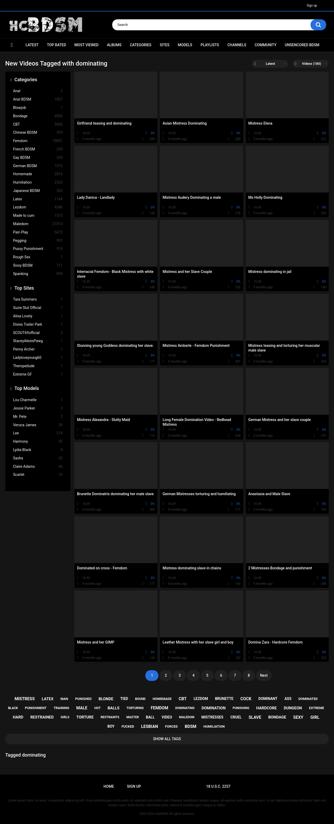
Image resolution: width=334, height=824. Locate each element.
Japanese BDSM (38, 191)
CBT (38, 124)
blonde (106, 699)
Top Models (26, 388)
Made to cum (38, 215)
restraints (110, 717)
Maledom (38, 224)
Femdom (38, 141)
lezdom (201, 699)
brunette (224, 699)
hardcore (266, 708)
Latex (38, 199)
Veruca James (38, 425)
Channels (236, 45)
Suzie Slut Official (38, 308)
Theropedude (38, 366)
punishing (240, 708)
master (132, 717)
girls (65, 717)
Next (263, 675)
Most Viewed (86, 45)
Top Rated (56, 45)
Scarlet (38, 474)
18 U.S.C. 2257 (218, 786)
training (61, 708)
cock (245, 698)
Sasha (38, 458)
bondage (277, 717)
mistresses (212, 717)
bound (140, 699)
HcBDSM (161, 814)
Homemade (38, 174)
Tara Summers (38, 299)
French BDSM (38, 149)
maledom (186, 717)
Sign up (312, 5)
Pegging (38, 240)
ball (150, 717)
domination (213, 708)
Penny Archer (38, 349)
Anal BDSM (38, 99)
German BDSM (38, 166)
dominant (267, 699)
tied (124, 699)
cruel (236, 717)
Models (185, 45)
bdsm (190, 726)
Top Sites (24, 288)
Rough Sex (38, 257)
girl (314, 717)
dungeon (293, 708)
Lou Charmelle (38, 400)
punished (83, 699)
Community (265, 45)
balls (114, 708)
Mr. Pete (38, 416)
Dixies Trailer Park (38, 324)
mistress (25, 698)
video (167, 717)
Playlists (210, 45)
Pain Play (38, 232)
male (81, 707)
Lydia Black (38, 450)
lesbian (149, 726)
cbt (183, 698)
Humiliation (38, 182)
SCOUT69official (38, 333)
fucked (128, 726)
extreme (316, 708)
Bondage (38, 116)
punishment (36, 708)
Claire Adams (38, 466)
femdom (159, 707)
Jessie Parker (38, 408)
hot (97, 708)
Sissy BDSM (38, 265)
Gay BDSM (38, 157)
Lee (38, 433)
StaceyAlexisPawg (38, 341)
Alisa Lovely (38, 316)
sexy (298, 717)
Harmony (38, 441)
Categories (140, 45)
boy (111, 726)
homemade (162, 699)
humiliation (214, 726)
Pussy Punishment (38, 249)
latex (47, 699)
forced (171, 726)
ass (287, 699)
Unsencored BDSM (302, 45)
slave (255, 717)
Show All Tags (167, 739)
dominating (185, 708)
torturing (135, 708)
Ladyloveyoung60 (38, 357)
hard (18, 717)
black (13, 708)
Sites (164, 45)
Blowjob (38, 108)
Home (11, 45)
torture (85, 717)
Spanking (38, 274)
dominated (308, 699)
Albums (114, 45)
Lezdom (38, 207)
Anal (38, 91)
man (64, 699)
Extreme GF (38, 374)
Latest (32, 45)
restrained (41, 717)
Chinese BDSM (38, 132)
